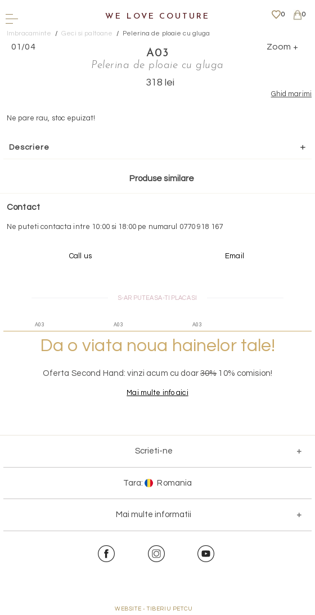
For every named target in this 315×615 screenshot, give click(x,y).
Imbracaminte (29, 33)
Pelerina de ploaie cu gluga (166, 33)
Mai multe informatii (153, 514)
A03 (157, 53)
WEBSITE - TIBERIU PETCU (154, 609)
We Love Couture (157, 16)
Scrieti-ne (154, 451)
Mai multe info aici (157, 393)
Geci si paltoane (86, 33)
